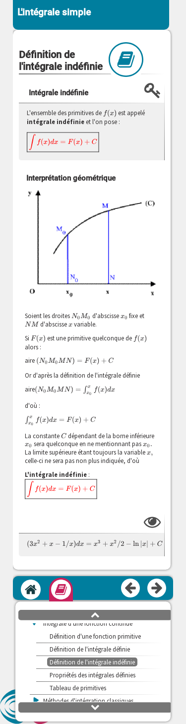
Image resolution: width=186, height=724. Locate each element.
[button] (95, 614)
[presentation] (110, 113)
